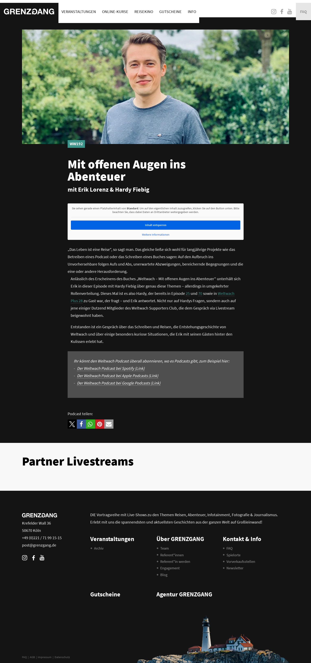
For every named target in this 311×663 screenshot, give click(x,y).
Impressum (45, 657)
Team (164, 548)
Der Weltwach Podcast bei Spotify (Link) (111, 368)
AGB (32, 657)
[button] (72, 424)
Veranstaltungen (79, 8)
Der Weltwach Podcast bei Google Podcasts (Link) (118, 382)
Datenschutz (62, 657)
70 (200, 293)
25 (188, 293)
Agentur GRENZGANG (184, 594)
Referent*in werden (175, 561)
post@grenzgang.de (39, 545)
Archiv (98, 548)
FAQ (24, 657)
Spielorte (233, 555)
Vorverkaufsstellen (240, 561)
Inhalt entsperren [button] (155, 225)
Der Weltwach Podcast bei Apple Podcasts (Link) (117, 375)
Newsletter (234, 568)
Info (192, 8)
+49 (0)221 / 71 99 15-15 (42, 537)
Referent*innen (172, 555)
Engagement (170, 568)
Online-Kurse (115, 8)
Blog (163, 574)
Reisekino (143, 8)
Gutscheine (170, 8)
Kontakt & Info (242, 539)
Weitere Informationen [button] (155, 234)
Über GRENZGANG (180, 539)
